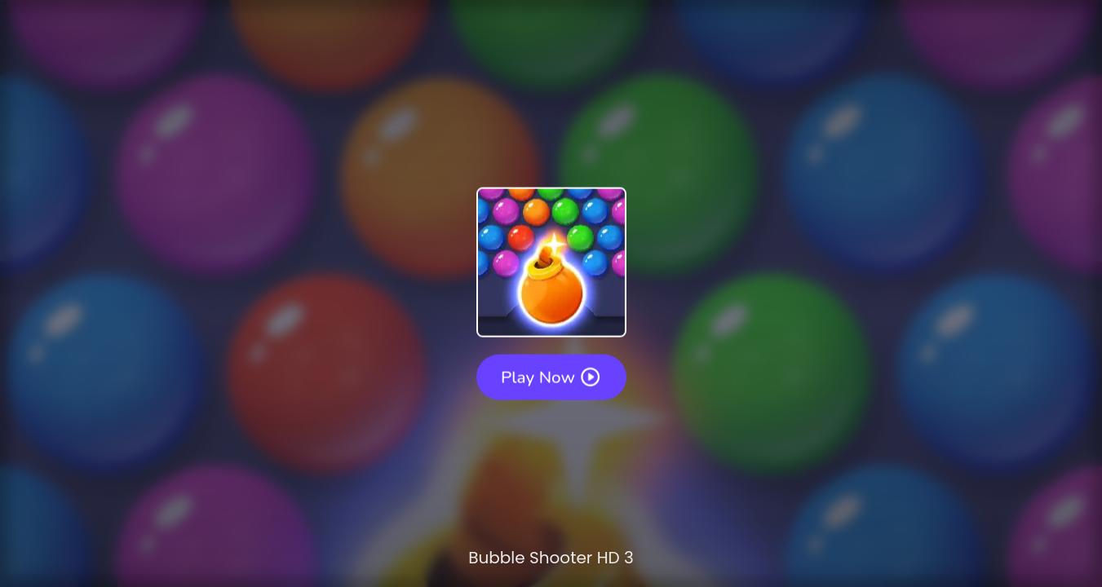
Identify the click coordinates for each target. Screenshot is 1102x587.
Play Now (551, 376)
